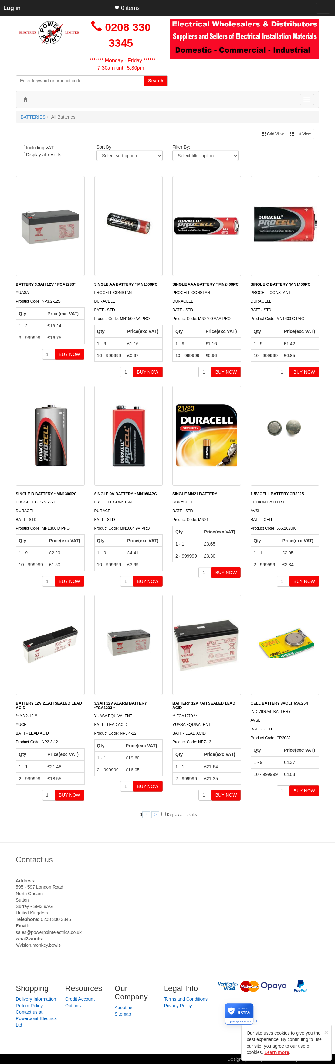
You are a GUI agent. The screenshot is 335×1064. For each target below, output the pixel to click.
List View (300, 134)
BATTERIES (33, 116)
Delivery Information (36, 999)
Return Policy (29, 1005)
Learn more (276, 1052)
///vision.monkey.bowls (38, 945)
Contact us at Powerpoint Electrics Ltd (36, 1018)
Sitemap (123, 1014)
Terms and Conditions (186, 999)
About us (123, 1007)
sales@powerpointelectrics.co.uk (49, 932)
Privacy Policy (178, 1005)
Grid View (273, 134)
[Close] (326, 1032)
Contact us (34, 859)
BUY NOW (69, 354)
